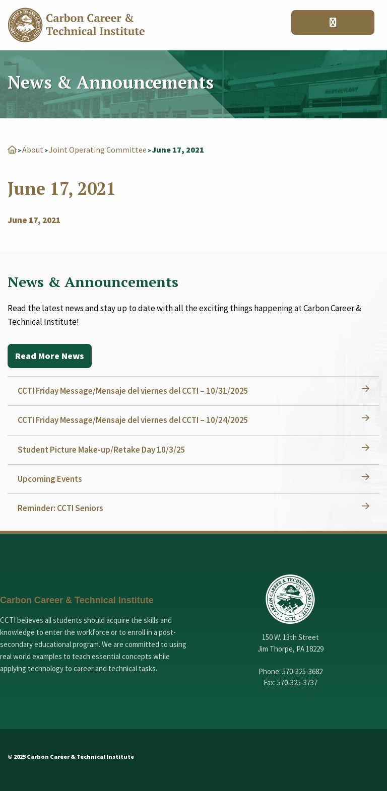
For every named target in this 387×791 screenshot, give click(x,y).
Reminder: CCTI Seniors (60, 508)
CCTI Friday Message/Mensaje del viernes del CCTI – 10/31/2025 (133, 390)
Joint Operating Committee (98, 150)
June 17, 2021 (34, 220)
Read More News (49, 356)
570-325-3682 (302, 671)
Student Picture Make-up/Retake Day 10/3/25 (101, 449)
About (32, 150)
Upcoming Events (50, 478)
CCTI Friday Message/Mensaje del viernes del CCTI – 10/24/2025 (133, 419)
